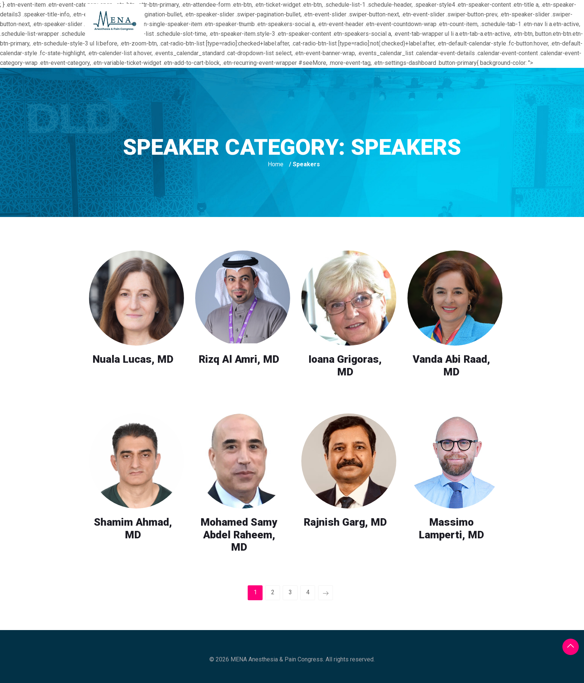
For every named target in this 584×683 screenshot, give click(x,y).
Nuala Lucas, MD (133, 359)
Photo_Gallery (467, 20)
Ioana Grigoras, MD (345, 365)
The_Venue (309, 20)
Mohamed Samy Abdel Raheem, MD (238, 534)
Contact (520, 20)
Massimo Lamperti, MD (451, 528)
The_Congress (255, 20)
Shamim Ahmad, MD (133, 528)
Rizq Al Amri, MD (239, 359)
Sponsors (413, 20)
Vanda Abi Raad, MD (451, 365)
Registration (361, 20)
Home (208, 20)
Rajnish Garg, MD (345, 522)
